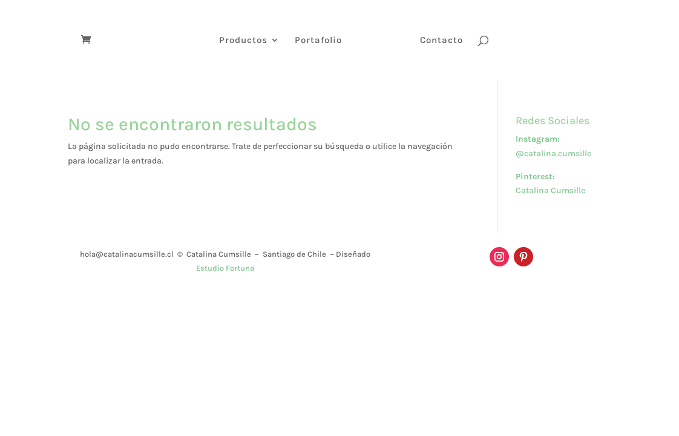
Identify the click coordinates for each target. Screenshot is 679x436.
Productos (243, 40)
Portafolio (318, 40)
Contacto (441, 40)
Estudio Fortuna (225, 267)
